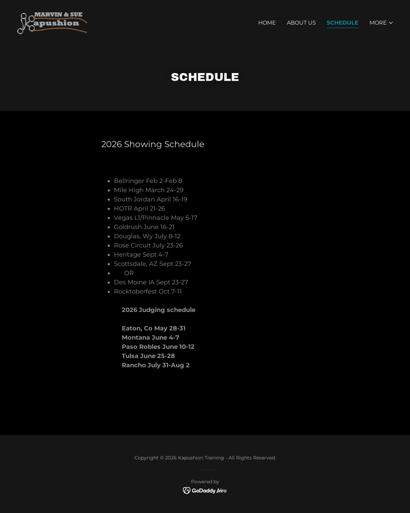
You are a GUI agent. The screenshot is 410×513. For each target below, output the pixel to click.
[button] (381, 23)
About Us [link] (301, 22)
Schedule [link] (342, 22)
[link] (51, 21)
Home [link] (267, 22)
